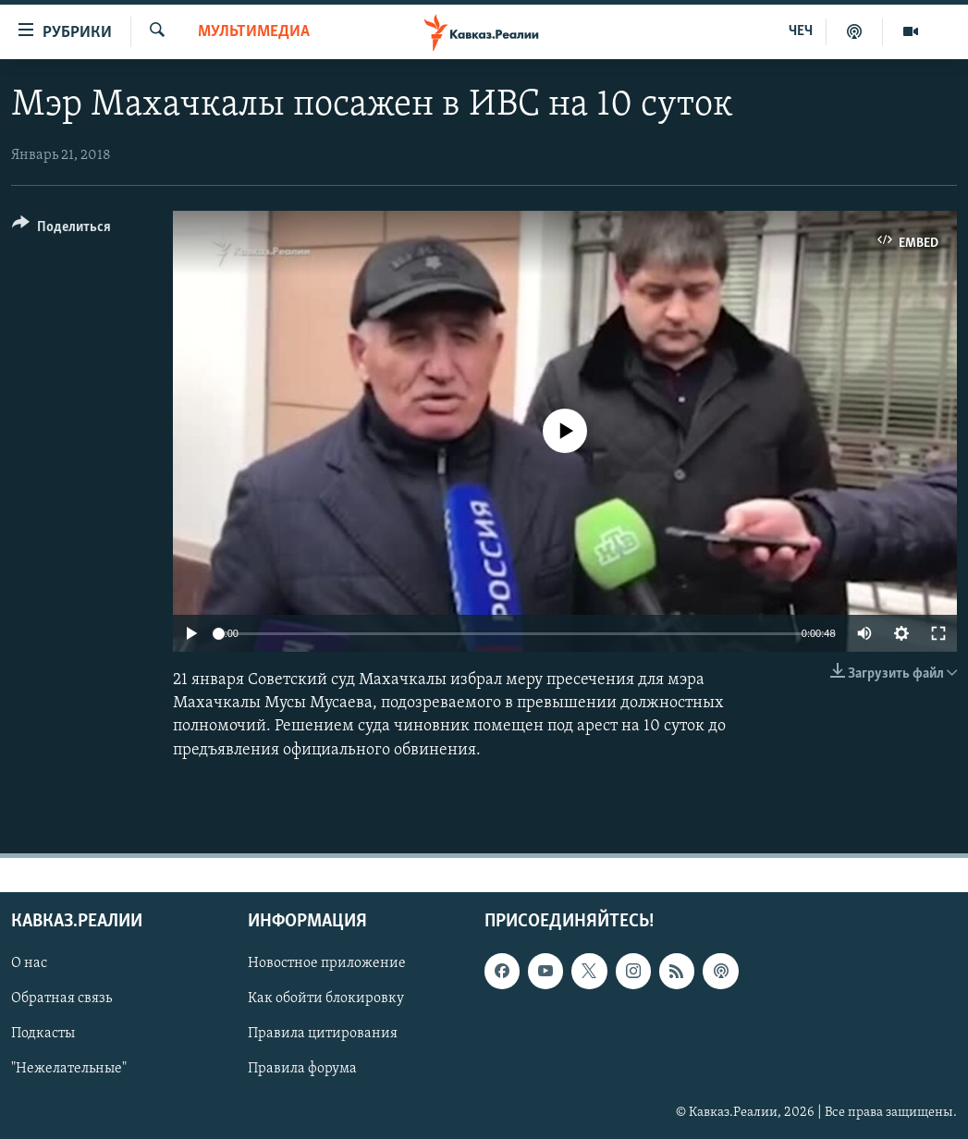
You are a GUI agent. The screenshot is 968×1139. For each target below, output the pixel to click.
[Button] (61, 230)
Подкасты (43, 1033)
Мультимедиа (254, 32)
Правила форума (302, 1068)
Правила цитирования (323, 1033)
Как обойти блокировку (326, 998)
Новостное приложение (327, 963)
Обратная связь (61, 998)
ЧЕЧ (801, 31)
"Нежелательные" (69, 1068)
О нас (29, 963)
